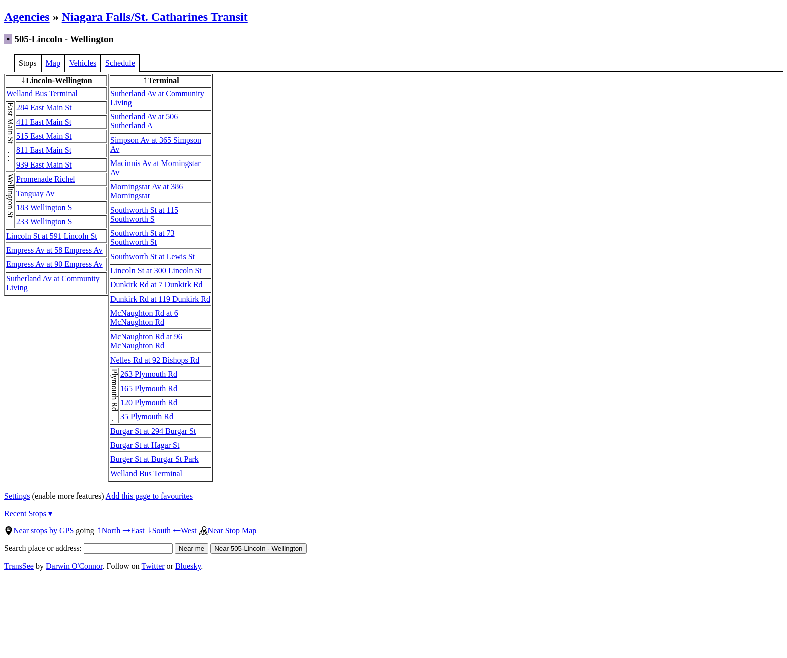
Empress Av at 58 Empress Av (54, 250)
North (108, 530)
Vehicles (82, 63)
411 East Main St (43, 122)
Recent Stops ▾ (28, 513)
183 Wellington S (44, 207)
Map (53, 63)
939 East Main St (44, 164)
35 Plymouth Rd (146, 416)
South (159, 530)
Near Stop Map (228, 530)
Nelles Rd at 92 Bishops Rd (154, 360)
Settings (17, 495)
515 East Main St (44, 136)
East (133, 530)
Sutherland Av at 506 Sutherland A (144, 121)
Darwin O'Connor (74, 566)
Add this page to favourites (149, 495)
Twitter (153, 566)
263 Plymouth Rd (148, 374)
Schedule (120, 63)
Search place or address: (88, 548)
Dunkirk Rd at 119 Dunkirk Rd (160, 299)
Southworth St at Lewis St (152, 256)
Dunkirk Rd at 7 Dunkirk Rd (156, 284)
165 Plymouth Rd (148, 388)
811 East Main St (43, 150)
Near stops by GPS (39, 530)
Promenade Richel (45, 179)
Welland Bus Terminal (42, 93)
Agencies (27, 16)
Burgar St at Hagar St (144, 445)
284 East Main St (44, 107)
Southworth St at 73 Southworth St (142, 237)
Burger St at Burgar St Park (154, 459)
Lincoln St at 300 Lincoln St (156, 270)
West (185, 530)
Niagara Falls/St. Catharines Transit (155, 16)
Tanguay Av (35, 193)
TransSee (19, 566)
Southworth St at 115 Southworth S (144, 214)
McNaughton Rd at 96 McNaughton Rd (146, 341)
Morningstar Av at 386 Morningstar (146, 191)
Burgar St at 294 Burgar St (153, 431)
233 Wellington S (44, 221)
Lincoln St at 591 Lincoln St (51, 236)
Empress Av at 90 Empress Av (54, 264)
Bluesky (188, 566)
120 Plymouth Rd (148, 402)
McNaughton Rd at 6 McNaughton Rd (144, 317)
